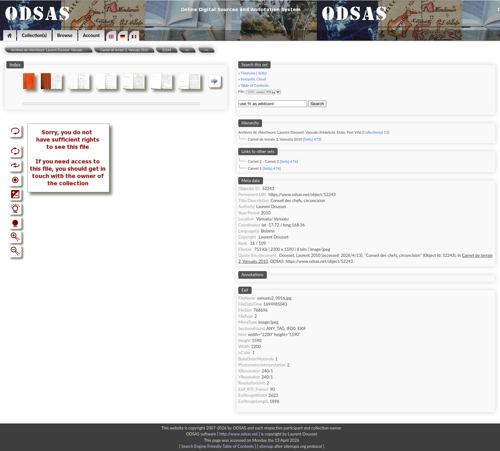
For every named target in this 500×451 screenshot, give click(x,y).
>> (206, 50)
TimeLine (248, 73)
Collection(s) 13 (375, 132)
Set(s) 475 (312, 139)
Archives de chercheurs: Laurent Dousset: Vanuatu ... (48, 50)
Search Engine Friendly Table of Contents (217, 446)
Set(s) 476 (289, 161)
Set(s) (262, 73)
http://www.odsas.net (238, 433)
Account (91, 35)
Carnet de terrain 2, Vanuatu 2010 (124, 50)
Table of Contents (255, 85)
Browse (65, 35)
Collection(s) (34, 35)
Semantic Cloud (253, 79)
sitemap (266, 446)
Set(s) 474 (271, 168)
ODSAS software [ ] (223, 433)
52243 (166, 50)
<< (187, 50)
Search (317, 103)
